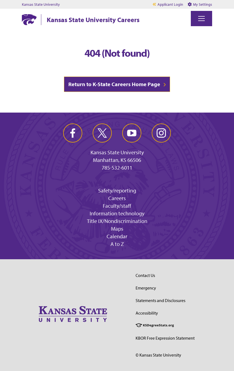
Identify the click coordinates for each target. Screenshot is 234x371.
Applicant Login (170, 4)
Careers (117, 198)
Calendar (117, 236)
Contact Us (145, 275)
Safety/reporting (117, 190)
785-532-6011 (117, 167)
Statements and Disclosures (160, 300)
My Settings (200, 4)
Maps (117, 228)
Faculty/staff (117, 205)
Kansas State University (41, 4)
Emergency (146, 288)
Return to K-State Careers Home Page (114, 84)
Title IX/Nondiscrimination (117, 221)
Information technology (117, 213)
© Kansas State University (158, 355)
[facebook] (72, 133)
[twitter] (102, 133)
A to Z (117, 243)
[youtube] (131, 133)
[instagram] (161, 133)
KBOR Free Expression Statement (165, 338)
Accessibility (147, 313)
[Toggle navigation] (201, 18)
